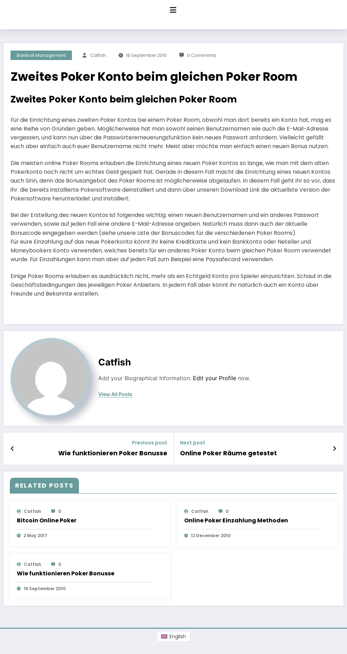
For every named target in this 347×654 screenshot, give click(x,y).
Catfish (98, 55)
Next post (192, 443)
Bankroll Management (41, 55)
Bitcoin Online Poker (46, 520)
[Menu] (173, 10)
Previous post (149, 443)
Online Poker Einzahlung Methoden (236, 520)
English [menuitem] (177, 636)
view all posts (115, 394)
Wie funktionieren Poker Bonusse (113, 453)
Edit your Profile (214, 378)
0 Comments (201, 55)
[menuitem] (173, 636)
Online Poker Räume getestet (227, 453)
